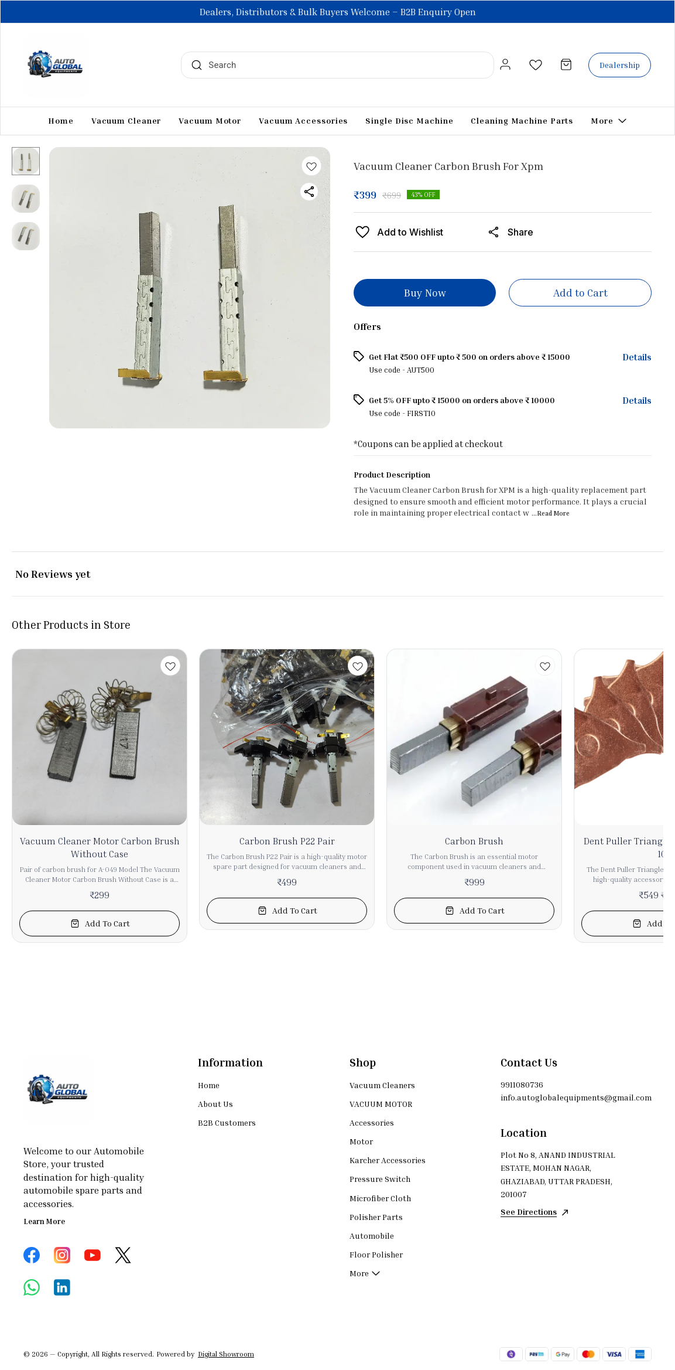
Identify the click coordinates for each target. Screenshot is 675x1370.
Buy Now (425, 292)
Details (637, 357)
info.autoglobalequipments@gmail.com (565, 1097)
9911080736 (522, 1084)
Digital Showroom (226, 1353)
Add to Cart (580, 292)
